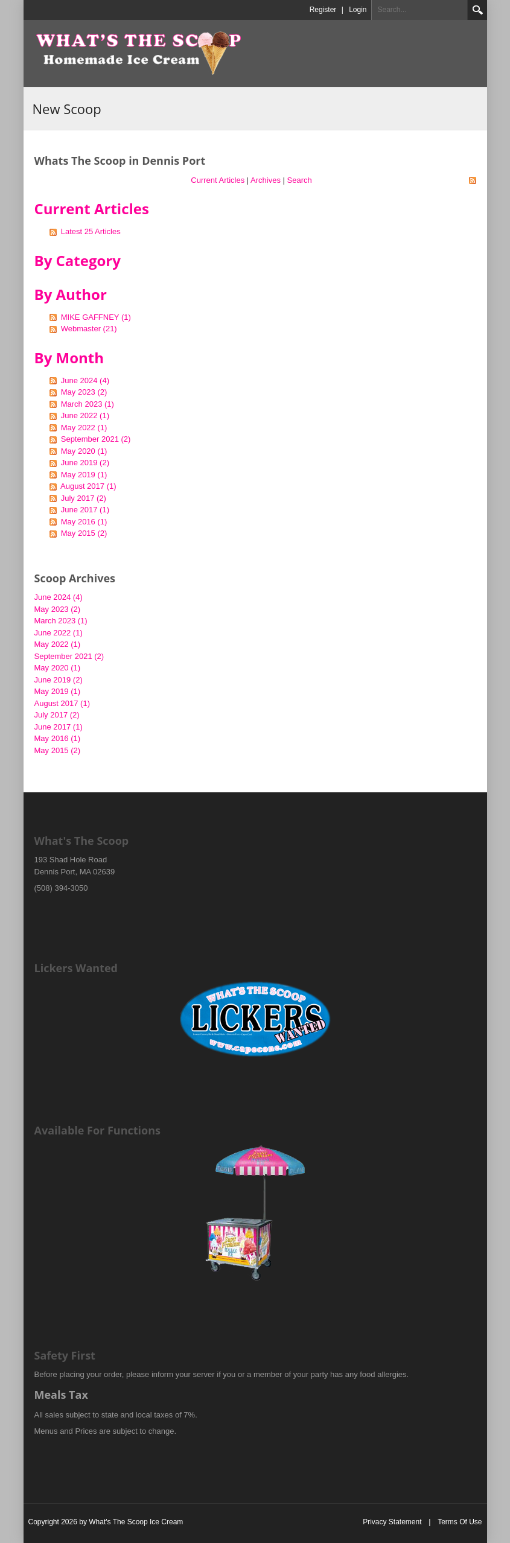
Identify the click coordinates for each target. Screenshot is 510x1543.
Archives (265, 180)
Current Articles (217, 180)
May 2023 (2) (84, 391)
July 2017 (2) (83, 498)
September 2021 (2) (96, 439)
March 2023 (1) (87, 404)
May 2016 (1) (84, 521)
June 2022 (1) (85, 415)
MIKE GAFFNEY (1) (96, 317)
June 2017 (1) (85, 509)
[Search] (419, 10)
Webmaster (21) (89, 328)
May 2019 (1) (84, 474)
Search (477, 10)
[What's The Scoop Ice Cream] (138, 52)
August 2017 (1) (88, 486)
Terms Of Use (460, 1522)
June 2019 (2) (85, 462)
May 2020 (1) (84, 451)
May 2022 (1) (84, 427)
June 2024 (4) (85, 380)
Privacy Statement (392, 1522)
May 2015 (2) (84, 533)
